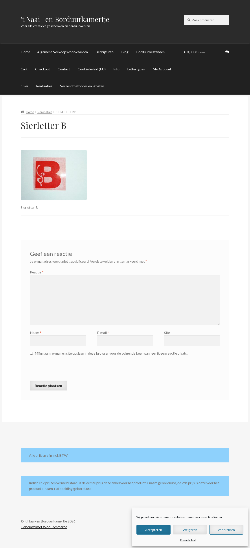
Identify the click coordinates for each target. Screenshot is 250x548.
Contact (64, 69)
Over (24, 86)
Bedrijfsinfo (105, 52)
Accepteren (153, 530)
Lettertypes (136, 69)
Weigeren (190, 530)
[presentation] (63, 369)
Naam (35, 332)
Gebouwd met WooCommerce (44, 527)
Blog (125, 52)
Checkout (42, 69)
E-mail (103, 332)
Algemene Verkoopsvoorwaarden (62, 52)
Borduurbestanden (150, 52)
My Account (162, 69)
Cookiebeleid (188, 540)
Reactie (37, 272)
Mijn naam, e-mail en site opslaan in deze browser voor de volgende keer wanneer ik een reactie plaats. (111, 353)
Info (116, 69)
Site (167, 332)
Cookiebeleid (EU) (92, 69)
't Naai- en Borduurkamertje (65, 19)
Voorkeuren (226, 530)
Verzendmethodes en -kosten (82, 86)
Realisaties (44, 86)
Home (25, 52)
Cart (24, 69)
